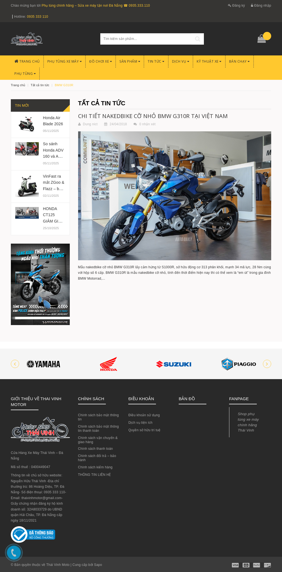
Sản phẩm (129, 61)
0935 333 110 (37, 17)
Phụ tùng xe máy (64, 61)
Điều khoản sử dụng (144, 415)
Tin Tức (156, 61)
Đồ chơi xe (100, 61)
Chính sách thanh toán (95, 449)
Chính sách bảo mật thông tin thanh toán (98, 429)
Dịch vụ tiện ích (140, 423)
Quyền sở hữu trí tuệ (144, 430)
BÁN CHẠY (239, 61)
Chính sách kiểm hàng (95, 467)
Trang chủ (27, 61)
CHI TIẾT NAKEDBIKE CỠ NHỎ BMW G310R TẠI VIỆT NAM (153, 116)
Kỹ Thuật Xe (209, 61)
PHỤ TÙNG (25, 73)
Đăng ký (236, 5)
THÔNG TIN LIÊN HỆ (94, 475)
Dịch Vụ (180, 61)
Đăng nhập (261, 5)
